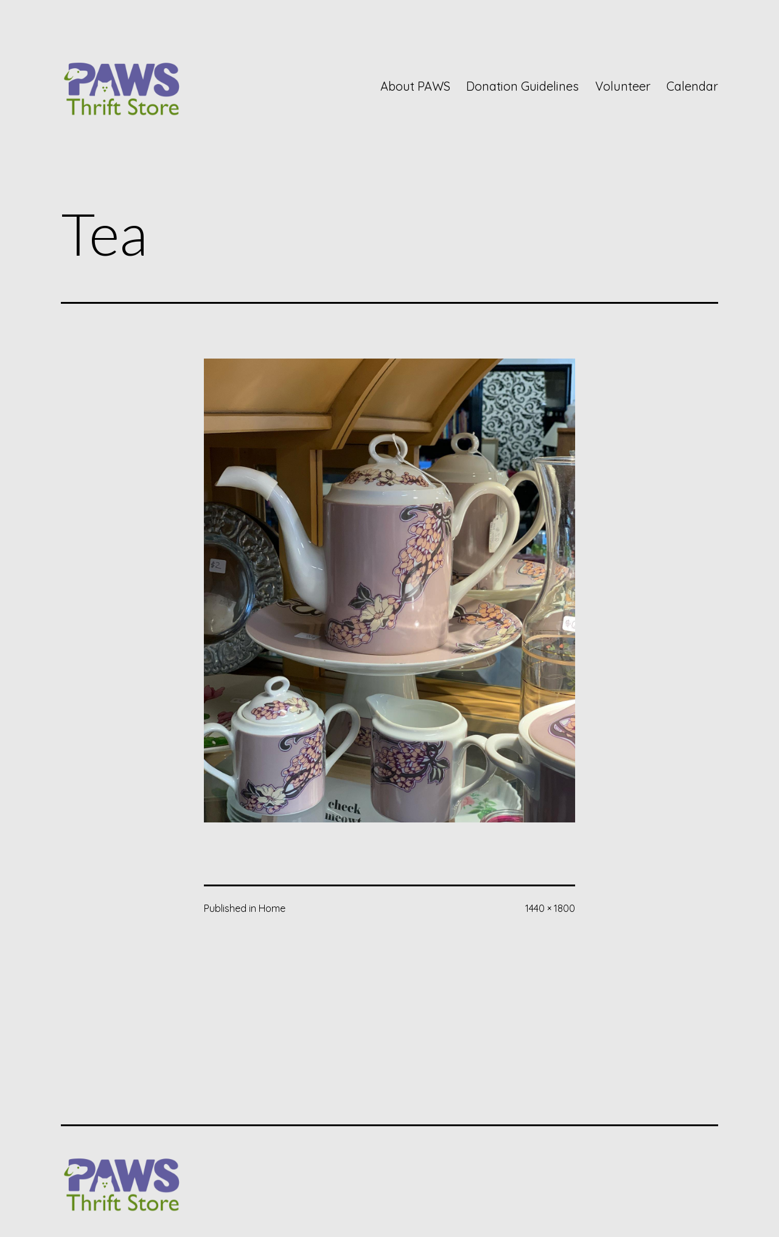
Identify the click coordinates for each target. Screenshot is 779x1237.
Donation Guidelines (522, 86)
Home (272, 908)
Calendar (692, 86)
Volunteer (623, 86)
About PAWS (415, 86)
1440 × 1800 (550, 908)
